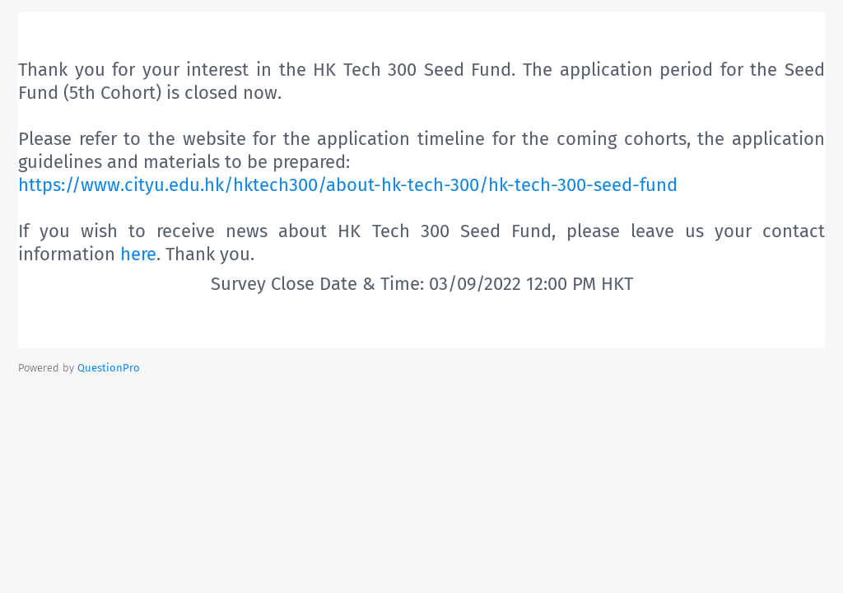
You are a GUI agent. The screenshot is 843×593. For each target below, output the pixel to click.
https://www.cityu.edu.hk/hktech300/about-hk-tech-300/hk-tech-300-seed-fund (348, 185)
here (138, 254)
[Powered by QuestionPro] (108, 368)
